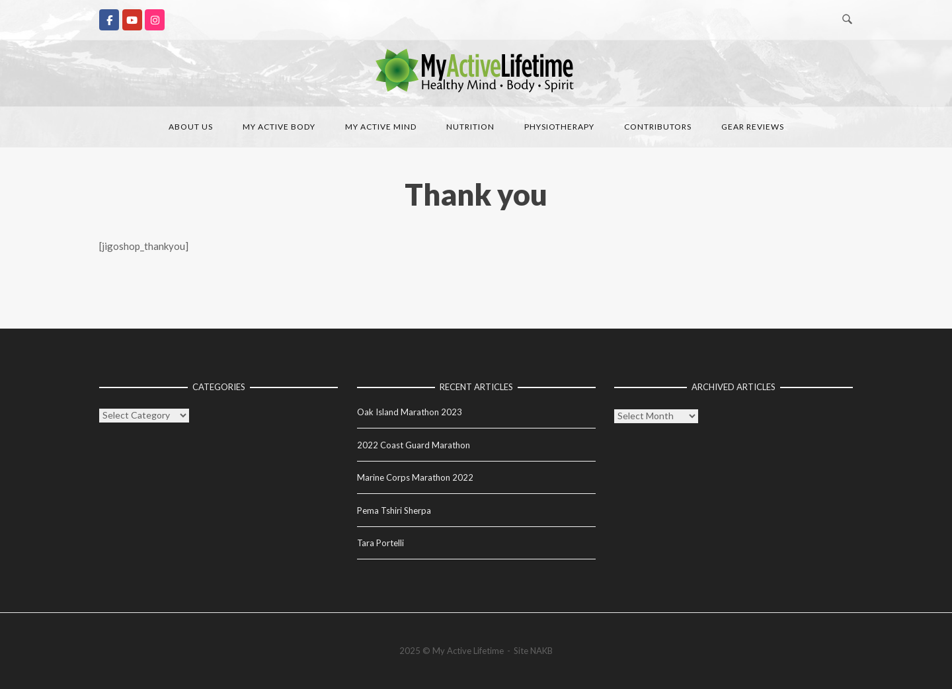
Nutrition (470, 127)
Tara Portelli (380, 543)
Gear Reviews (752, 127)
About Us (191, 127)
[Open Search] (847, 20)
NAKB (541, 650)
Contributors (658, 127)
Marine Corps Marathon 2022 (415, 477)
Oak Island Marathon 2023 (409, 412)
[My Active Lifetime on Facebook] (109, 19)
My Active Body (279, 127)
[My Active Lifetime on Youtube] (132, 19)
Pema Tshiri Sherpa (394, 510)
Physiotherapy (559, 127)
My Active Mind (380, 127)
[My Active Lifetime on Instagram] (155, 19)
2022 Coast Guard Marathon (413, 445)
